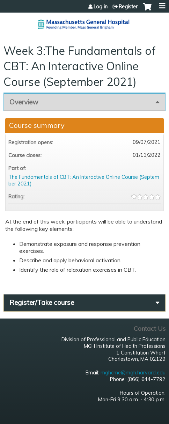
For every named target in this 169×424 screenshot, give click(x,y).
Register (128, 6)
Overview (23, 102)
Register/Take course (41, 302)
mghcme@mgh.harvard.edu (133, 373)
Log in (101, 6)
